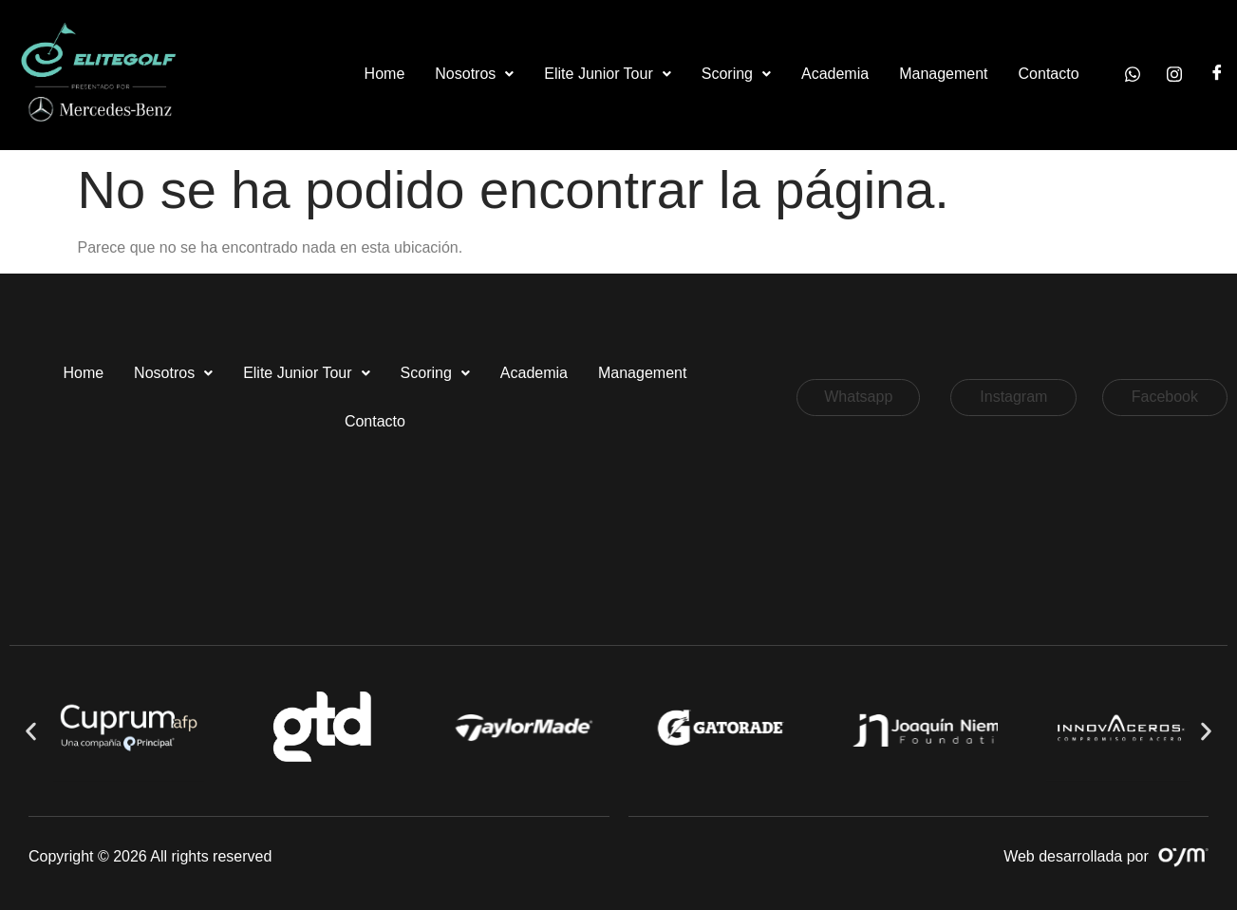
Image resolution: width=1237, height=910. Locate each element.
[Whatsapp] (1132, 74)
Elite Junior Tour (607, 74)
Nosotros (474, 74)
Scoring (736, 74)
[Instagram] (1174, 74)
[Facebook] (1217, 74)
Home (385, 74)
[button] (474, 74)
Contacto (1049, 74)
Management (943, 74)
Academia (835, 74)
